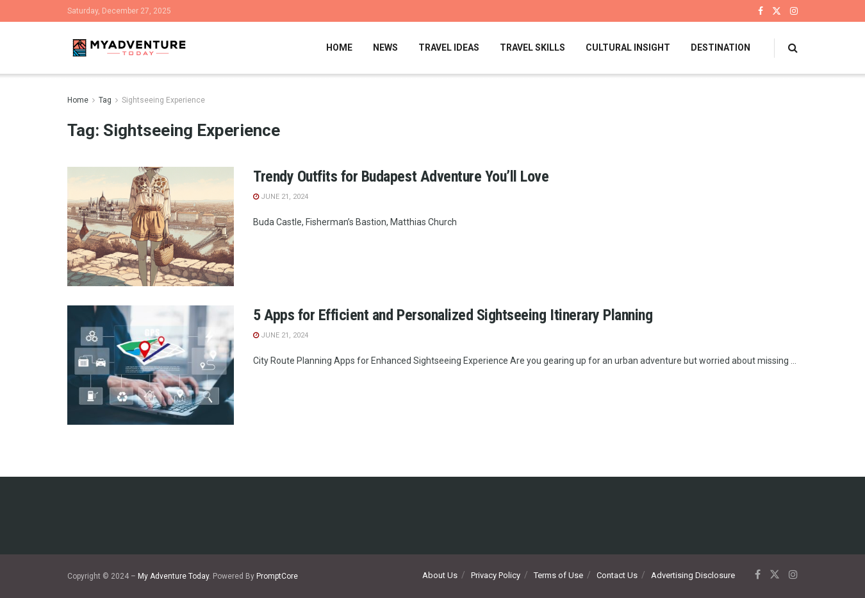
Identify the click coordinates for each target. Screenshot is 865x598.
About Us (439, 575)
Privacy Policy (495, 575)
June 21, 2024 (280, 196)
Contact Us (617, 575)
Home (339, 47)
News (385, 47)
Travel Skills (532, 47)
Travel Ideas (448, 47)
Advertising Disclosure (693, 575)
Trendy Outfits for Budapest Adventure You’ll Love (400, 176)
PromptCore (277, 576)
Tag (105, 100)
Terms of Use (558, 575)
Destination (720, 47)
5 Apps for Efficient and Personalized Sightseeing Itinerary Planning (452, 315)
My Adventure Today (173, 576)
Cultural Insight (628, 47)
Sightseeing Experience (163, 100)
